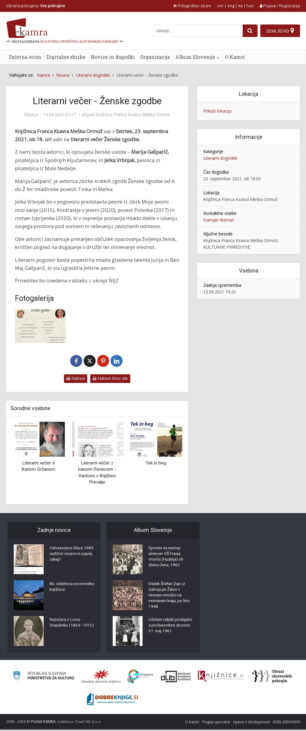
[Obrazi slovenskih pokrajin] (272, 677)
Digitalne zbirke (66, 57)
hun (250, 5)
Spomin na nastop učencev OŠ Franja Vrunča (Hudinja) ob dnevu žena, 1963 (167, 558)
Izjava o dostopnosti (251, 723)
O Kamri (235, 57)
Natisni (75, 378)
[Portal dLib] (176, 677)
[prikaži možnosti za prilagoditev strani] (192, 5)
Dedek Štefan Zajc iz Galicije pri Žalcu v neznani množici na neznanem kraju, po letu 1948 (168, 596)
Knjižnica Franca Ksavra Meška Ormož (132, 114)
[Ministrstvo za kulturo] (43, 678)
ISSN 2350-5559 (286, 723)
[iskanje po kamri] (197, 30)
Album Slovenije (195, 57)
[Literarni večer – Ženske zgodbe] (40, 326)
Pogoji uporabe (216, 723)
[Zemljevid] (280, 30)
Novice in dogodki (113, 57)
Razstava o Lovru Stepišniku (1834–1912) (67, 626)
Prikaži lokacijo (217, 111)
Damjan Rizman (218, 220)
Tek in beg (156, 463)
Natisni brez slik (110, 378)
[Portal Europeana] (140, 678)
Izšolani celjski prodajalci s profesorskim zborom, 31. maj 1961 (170, 631)
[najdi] (249, 30)
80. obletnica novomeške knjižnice (69, 587)
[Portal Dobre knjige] (112, 701)
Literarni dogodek (220, 158)
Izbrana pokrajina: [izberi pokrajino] (35, 5)
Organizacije (155, 57)
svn (220, 5)
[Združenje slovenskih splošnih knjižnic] (221, 678)
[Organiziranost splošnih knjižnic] (101, 677)
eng (230, 5)
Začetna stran (25, 57)
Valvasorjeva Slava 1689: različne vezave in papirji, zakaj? (70, 555)
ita (240, 5)
